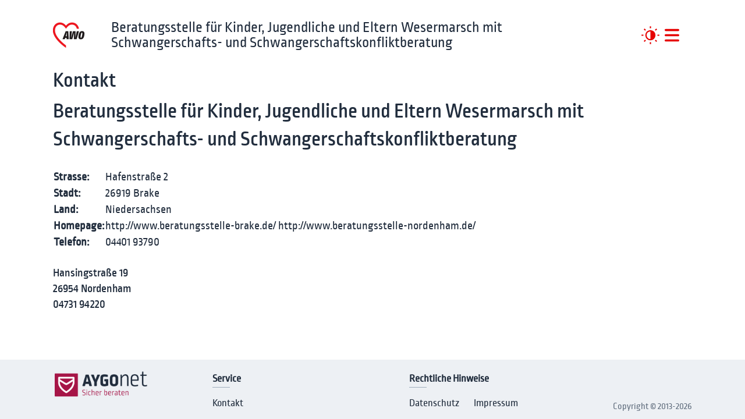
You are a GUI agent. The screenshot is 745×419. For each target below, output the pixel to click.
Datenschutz (434, 403)
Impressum (496, 403)
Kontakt (227, 403)
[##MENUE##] (672, 35)
